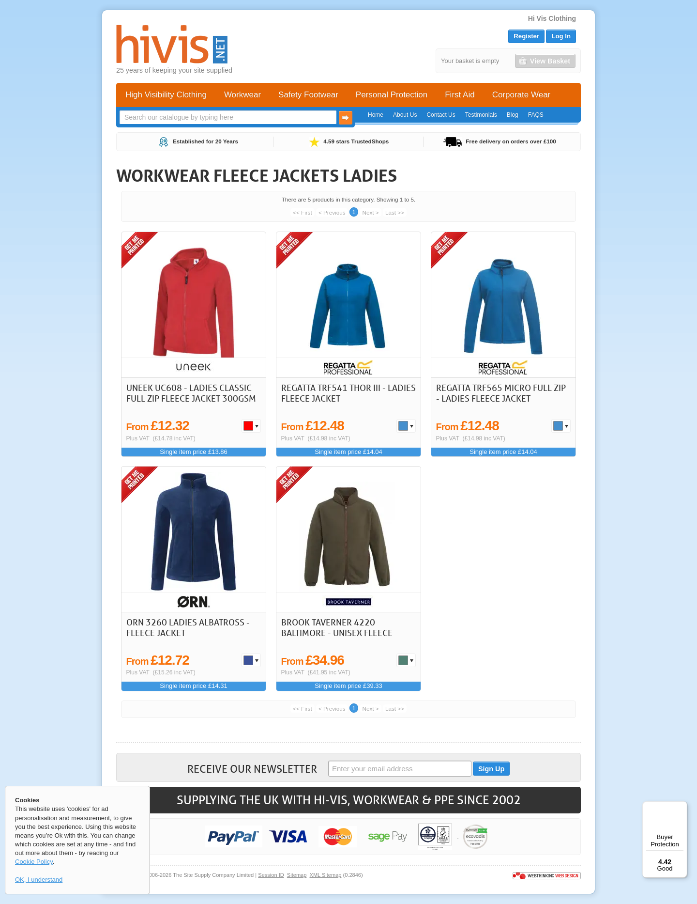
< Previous (332, 212)
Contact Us (440, 114)
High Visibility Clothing (166, 94)
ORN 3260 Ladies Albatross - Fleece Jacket (188, 627)
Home (375, 114)
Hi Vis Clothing (552, 18)
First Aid (459, 94)
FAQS (536, 114)
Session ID (271, 875)
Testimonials (481, 114)
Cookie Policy (34, 861)
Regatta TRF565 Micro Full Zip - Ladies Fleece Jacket (501, 393)
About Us (405, 114)
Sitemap (297, 875)
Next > (371, 212)
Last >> (394, 212)
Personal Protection (391, 94)
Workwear (242, 94)
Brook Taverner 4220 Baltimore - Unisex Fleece (337, 627)
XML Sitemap (326, 875)
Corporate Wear (521, 94)
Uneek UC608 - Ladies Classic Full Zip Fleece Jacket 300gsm (191, 393)
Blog (512, 114)
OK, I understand (38, 879)
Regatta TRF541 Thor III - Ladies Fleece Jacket (348, 393)
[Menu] (681, 807)
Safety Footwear (308, 94)
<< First (302, 212)
